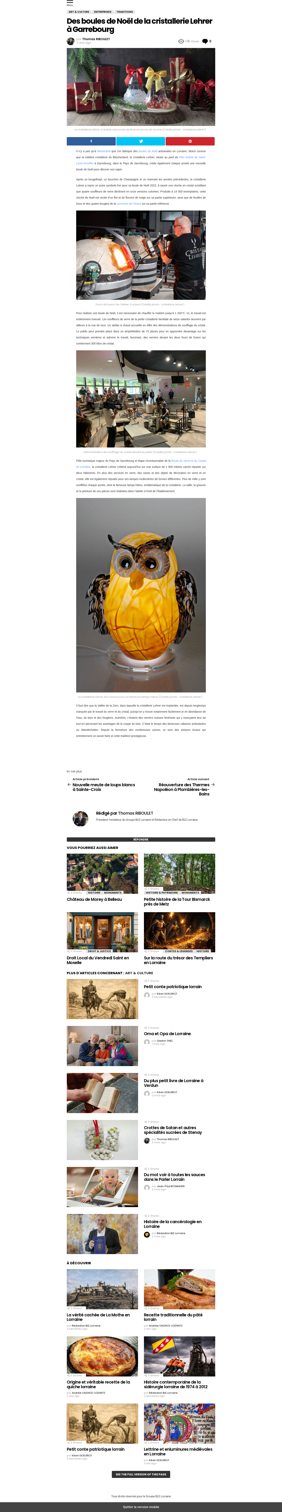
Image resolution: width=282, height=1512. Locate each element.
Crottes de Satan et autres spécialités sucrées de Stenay (173, 1130)
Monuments (113, 893)
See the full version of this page (141, 1474)
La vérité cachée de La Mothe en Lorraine (98, 1317)
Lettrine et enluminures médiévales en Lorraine (178, 1451)
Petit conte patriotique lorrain (173, 987)
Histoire (94, 893)
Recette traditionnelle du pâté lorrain (173, 1317)
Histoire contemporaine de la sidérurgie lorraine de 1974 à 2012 (175, 1384)
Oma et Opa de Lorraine (167, 1034)
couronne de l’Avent (129, 203)
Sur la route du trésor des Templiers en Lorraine (178, 960)
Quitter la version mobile (141, 1507)
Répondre (140, 839)
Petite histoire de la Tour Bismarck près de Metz (177, 902)
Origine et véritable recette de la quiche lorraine (98, 1384)
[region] (141, 752)
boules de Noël (148, 151)
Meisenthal (103, 151)
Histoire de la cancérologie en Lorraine (173, 1224)
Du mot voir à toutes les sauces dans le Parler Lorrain (174, 1177)
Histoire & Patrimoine (162, 893)
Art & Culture (139, 973)
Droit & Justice (99, 951)
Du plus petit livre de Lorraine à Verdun (173, 1083)
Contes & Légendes (179, 951)
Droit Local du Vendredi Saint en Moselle (98, 960)
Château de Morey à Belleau (94, 899)
